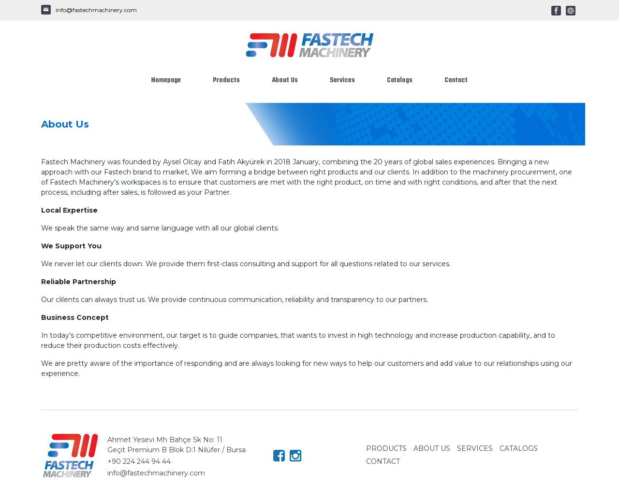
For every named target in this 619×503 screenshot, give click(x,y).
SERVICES (475, 448)
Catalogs (400, 80)
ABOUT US (431, 448)
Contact (456, 80)
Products (226, 80)
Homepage (166, 80)
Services (342, 80)
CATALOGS (519, 448)
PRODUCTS (386, 448)
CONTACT (383, 461)
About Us (285, 80)
